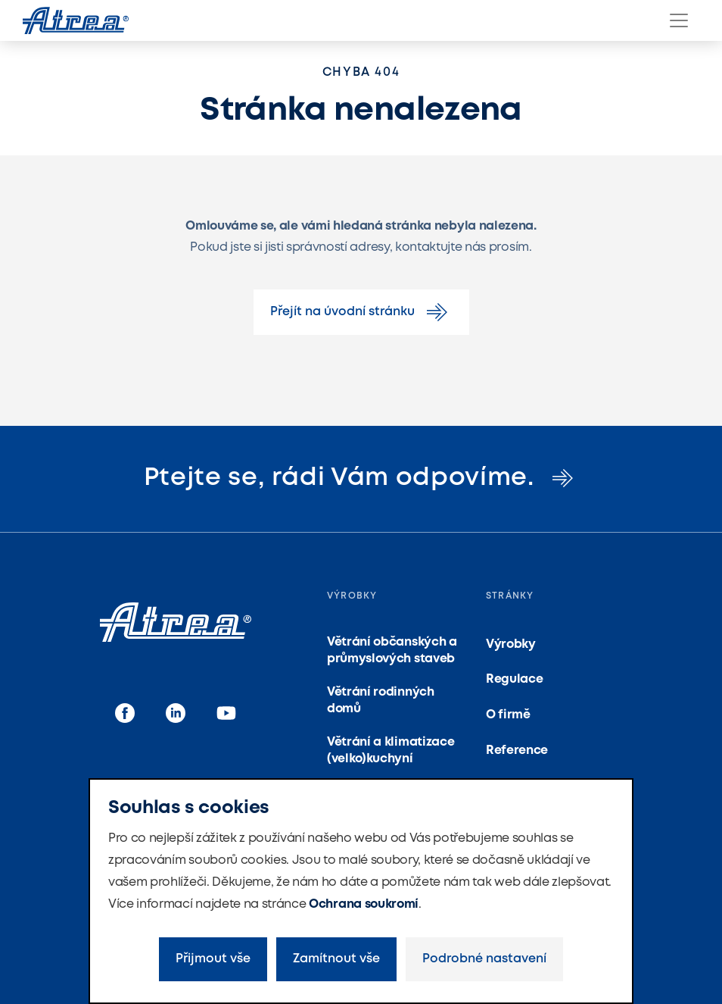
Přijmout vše (213, 959)
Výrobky (511, 644)
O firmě (508, 715)
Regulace (514, 679)
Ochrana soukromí (364, 904)
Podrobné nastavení (484, 959)
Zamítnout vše (336, 959)
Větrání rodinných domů (380, 701)
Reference (517, 750)
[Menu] (678, 20)
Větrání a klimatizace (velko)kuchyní (390, 751)
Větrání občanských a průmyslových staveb (392, 650)
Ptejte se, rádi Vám (361, 478)
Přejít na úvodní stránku (361, 312)
